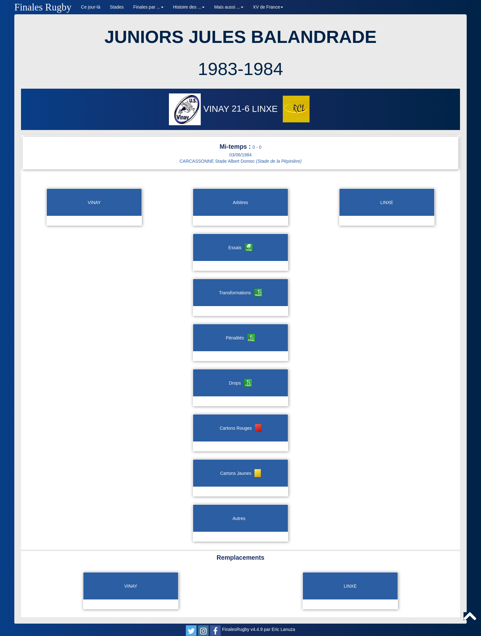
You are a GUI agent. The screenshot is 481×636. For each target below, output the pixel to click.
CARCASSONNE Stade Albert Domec (240, 161)
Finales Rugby (43, 7)
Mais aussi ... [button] (228, 7)
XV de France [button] (268, 7)
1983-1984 (240, 69)
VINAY (200, 109)
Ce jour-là (91, 7)
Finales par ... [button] (148, 7)
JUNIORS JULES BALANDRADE (240, 37)
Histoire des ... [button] (189, 7)
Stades (117, 7)
